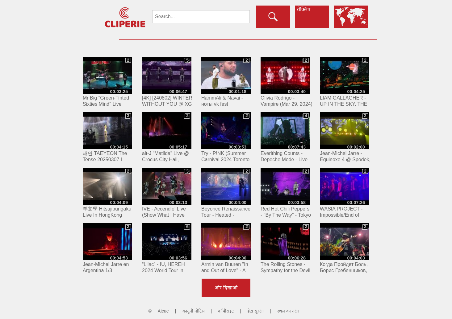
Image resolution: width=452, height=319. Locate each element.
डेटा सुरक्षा (255, 311)
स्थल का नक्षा (288, 311)
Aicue (163, 311)
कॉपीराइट (226, 311)
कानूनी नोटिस (193, 311)
